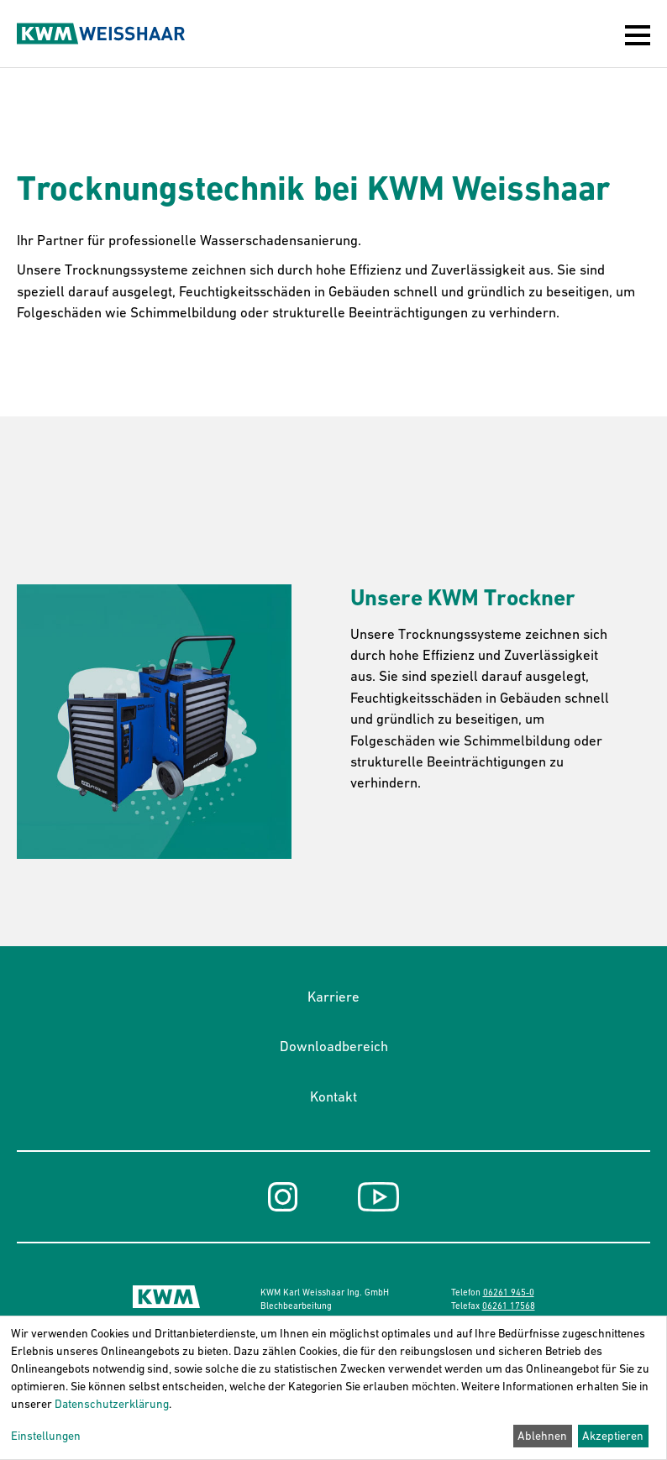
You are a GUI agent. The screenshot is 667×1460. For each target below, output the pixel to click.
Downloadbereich (334, 1046)
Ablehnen (542, 1435)
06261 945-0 (508, 1292)
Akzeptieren (612, 1435)
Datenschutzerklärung (112, 1403)
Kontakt (333, 1096)
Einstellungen (46, 1435)
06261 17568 (508, 1305)
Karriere (333, 996)
